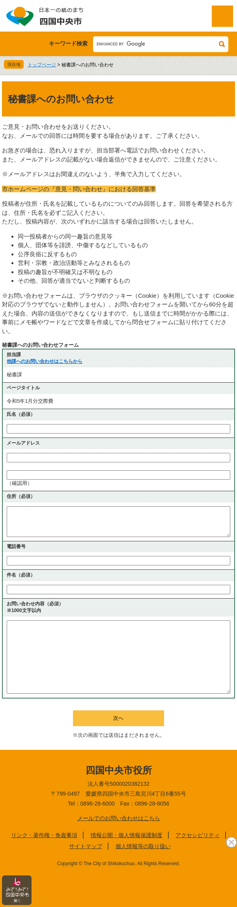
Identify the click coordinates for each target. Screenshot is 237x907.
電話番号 (16, 546)
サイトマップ (85, 846)
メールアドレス (23, 443)
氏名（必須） (21, 414)
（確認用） (19, 483)
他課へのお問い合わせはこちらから (44, 361)
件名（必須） (21, 575)
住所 (21, 496)
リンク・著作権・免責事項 (44, 835)
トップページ (42, 65)
